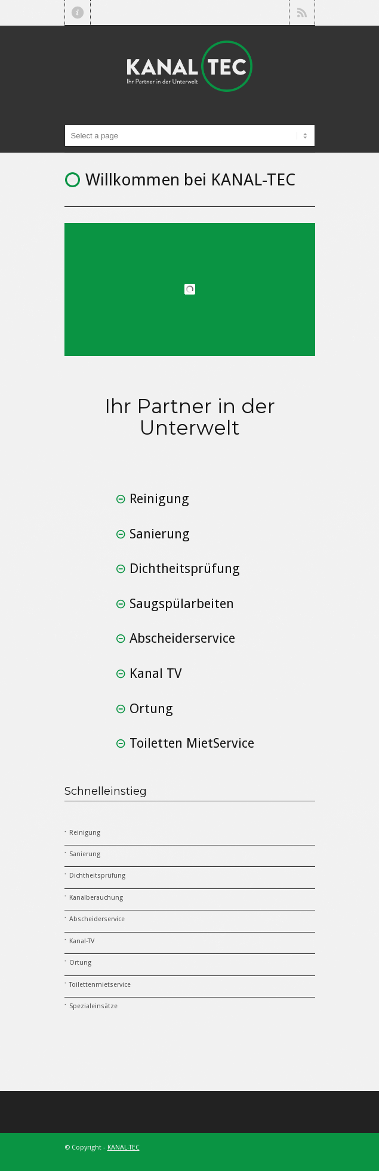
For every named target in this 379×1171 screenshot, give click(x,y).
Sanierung (84, 854)
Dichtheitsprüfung (97, 875)
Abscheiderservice (97, 919)
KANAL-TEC (123, 1147)
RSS (302, 12)
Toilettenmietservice (100, 985)
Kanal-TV (81, 941)
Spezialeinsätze (93, 1006)
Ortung (80, 962)
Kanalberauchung (96, 898)
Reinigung (84, 833)
